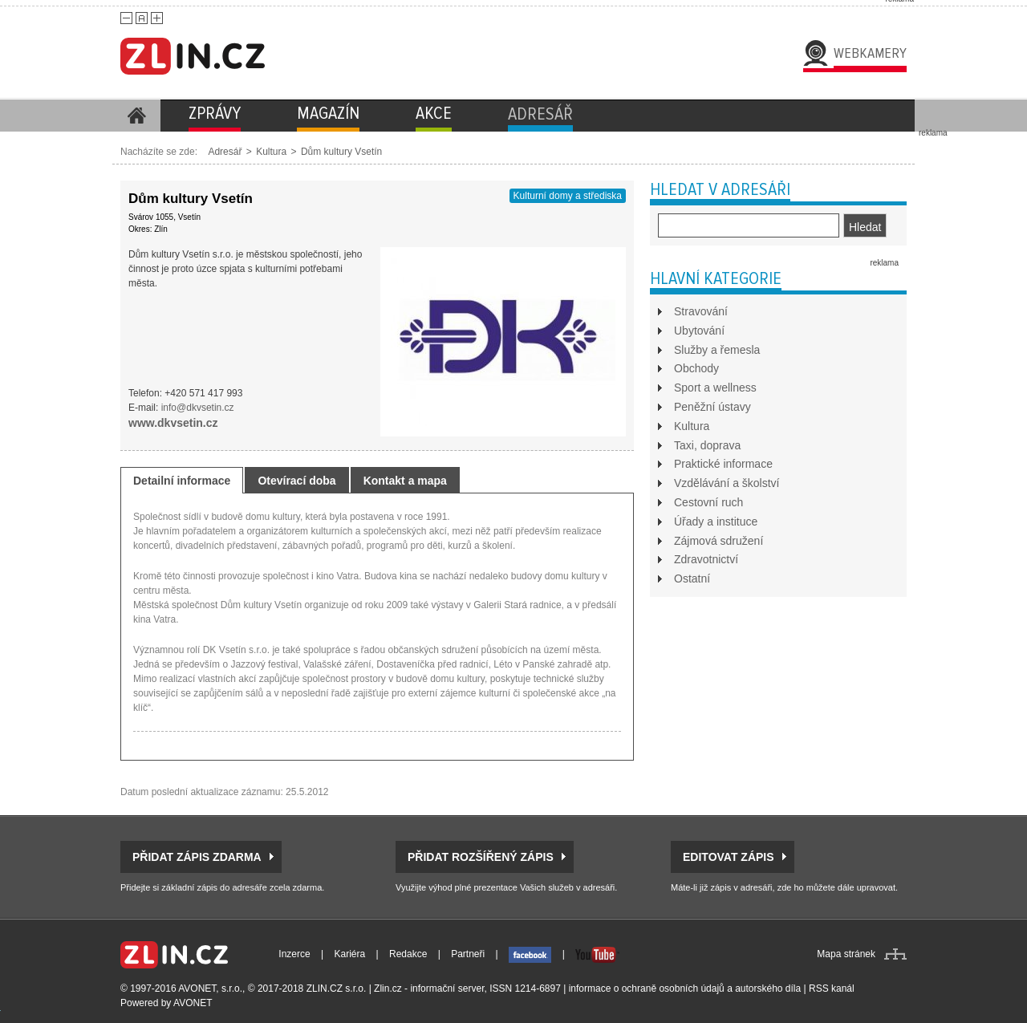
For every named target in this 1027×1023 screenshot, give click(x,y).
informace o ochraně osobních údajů (647, 988)
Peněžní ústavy (712, 406)
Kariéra (350, 954)
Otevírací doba (296, 480)
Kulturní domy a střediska (568, 195)
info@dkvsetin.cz (197, 407)
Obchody (696, 368)
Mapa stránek (846, 954)
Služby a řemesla (717, 349)
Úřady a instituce (715, 521)
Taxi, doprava (707, 445)
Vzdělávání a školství (727, 483)
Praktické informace (723, 463)
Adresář (225, 151)
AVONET (192, 1003)
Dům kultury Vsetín (341, 151)
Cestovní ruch (708, 502)
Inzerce (294, 954)
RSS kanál (831, 988)
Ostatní (692, 578)
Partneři (468, 954)
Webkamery (870, 53)
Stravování (701, 311)
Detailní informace (181, 480)
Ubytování (699, 330)
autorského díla (768, 988)
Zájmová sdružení (718, 540)
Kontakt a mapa (405, 480)
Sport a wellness (715, 387)
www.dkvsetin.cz (173, 422)
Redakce (408, 954)
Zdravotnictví (706, 559)
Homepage (136, 115)
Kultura (271, 151)
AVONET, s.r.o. (210, 988)
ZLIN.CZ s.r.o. (336, 988)
